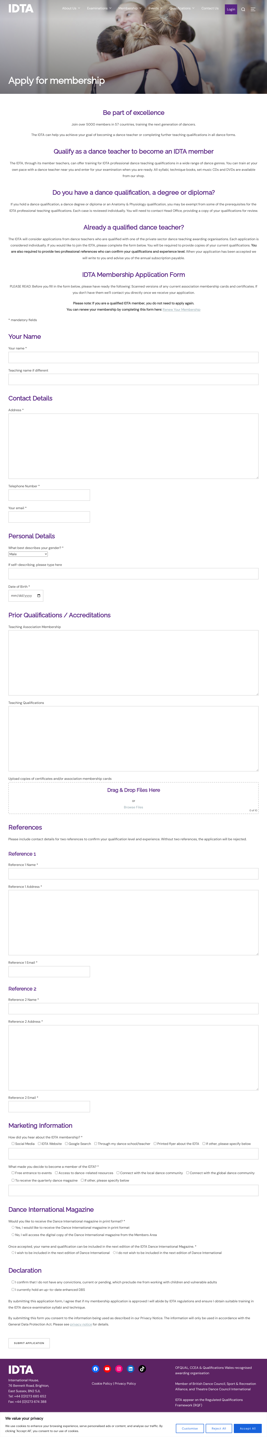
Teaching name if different (133, 376)
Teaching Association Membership (133, 660)
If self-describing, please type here (133, 571)
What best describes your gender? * (36, 551)
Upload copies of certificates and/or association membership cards (133, 795)
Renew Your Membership (181, 309)
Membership (130, 8)
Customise (190, 1428)
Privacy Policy (125, 1383)
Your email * (49, 512)
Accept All (248, 1428)
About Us (71, 8)
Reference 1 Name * (133, 871)
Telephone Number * (49, 490)
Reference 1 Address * (133, 919)
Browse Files (133, 807)
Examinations (99, 8)
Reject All (219, 1428)
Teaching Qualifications (133, 736)
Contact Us (210, 8)
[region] (133, 1424)
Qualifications (182, 8)
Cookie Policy (102, 1383)
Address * (133, 443)
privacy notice (81, 1324)
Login (231, 9)
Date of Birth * (25, 591)
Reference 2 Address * (133, 1054)
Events (156, 8)
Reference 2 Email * (49, 1102)
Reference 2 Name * (133, 1005)
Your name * (133, 354)
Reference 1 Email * (49, 966)
